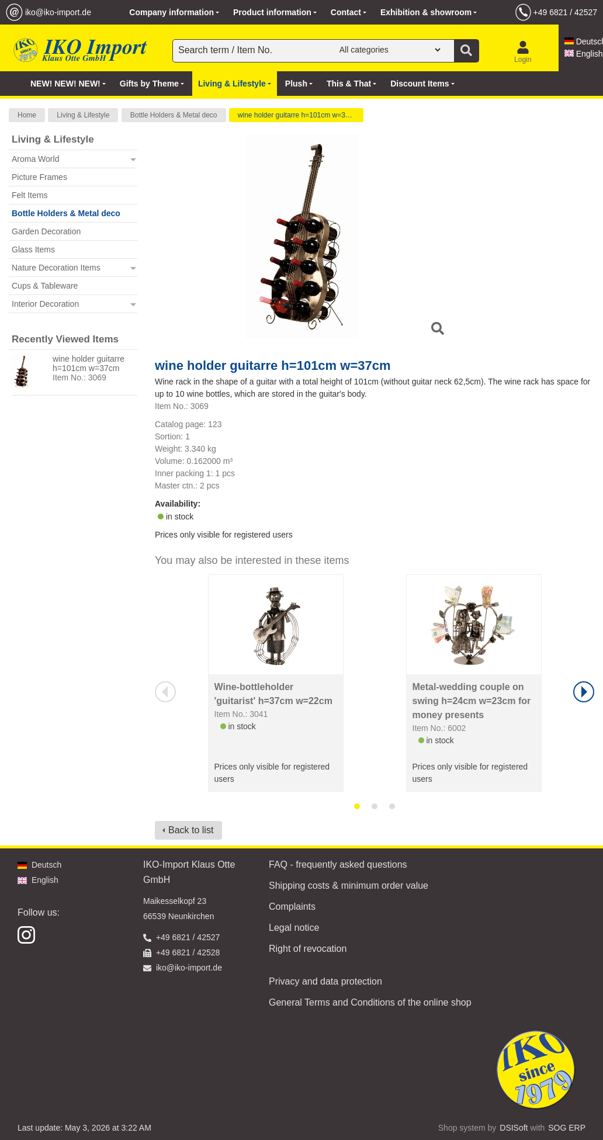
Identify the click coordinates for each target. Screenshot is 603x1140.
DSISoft (514, 1127)
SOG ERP (566, 1127)
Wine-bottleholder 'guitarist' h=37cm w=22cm (273, 694)
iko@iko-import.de (58, 12)
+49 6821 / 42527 (565, 12)
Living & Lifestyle (83, 115)
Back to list (190, 830)
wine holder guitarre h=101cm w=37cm (298, 115)
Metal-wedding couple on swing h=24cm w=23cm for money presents (472, 701)
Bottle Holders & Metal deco (173, 115)
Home (27, 115)
